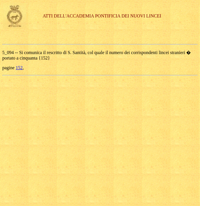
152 (19, 67)
